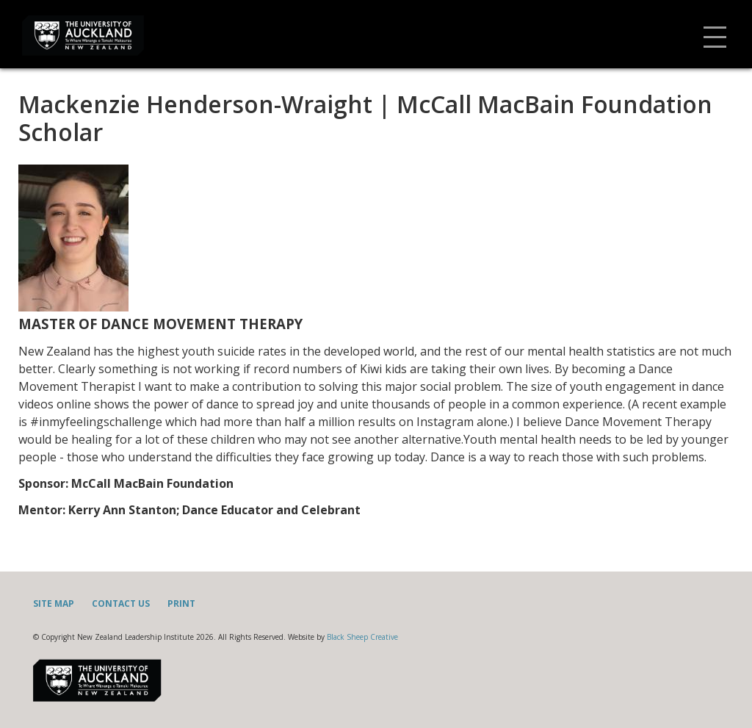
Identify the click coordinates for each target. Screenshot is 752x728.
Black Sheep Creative (362, 637)
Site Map (53, 603)
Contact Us (121, 603)
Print (181, 603)
